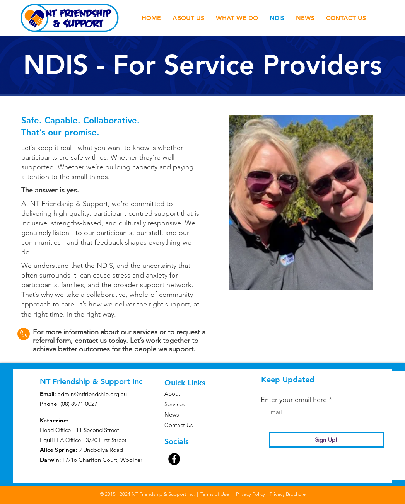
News (171, 414)
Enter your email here (294, 399)
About (172, 393)
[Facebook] (174, 459)
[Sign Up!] (326, 440)
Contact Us (178, 425)
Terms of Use (214, 494)
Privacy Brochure (288, 494)
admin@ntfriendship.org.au (92, 394)
